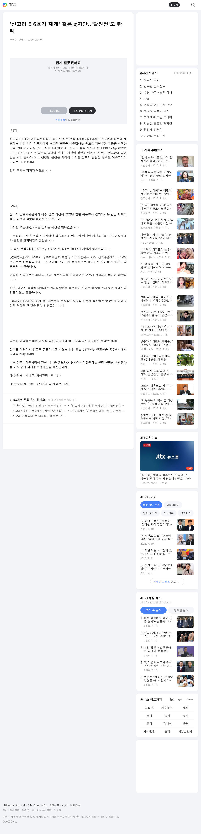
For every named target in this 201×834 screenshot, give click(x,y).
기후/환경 (167, 708)
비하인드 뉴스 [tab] (151, 505)
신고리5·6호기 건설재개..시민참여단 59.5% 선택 (39, 411)
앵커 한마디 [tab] (150, 513)
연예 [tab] (180, 699)
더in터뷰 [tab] (169, 513)
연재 (167, 731)
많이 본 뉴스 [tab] (153, 610)
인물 (185, 723)
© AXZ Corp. (10, 821)
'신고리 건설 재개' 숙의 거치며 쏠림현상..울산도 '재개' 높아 (98, 406)
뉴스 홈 (149, 708)
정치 (167, 716)
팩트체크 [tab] (186, 513)
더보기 (167, 581)
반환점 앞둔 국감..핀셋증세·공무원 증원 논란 (39, 406)
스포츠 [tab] (189, 699)
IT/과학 (167, 723)
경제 (149, 716)
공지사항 (54, 805)
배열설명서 (185, 731)
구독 (174, 5)
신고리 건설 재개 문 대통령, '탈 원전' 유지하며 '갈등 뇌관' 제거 (39, 416)
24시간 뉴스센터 (37, 805)
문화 (149, 723)
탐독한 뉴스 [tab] (181, 610)
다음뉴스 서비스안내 (14, 805)
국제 (185, 716)
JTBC (12, 5)
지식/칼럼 (149, 731)
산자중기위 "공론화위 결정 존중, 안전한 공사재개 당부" (98, 411)
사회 (185, 708)
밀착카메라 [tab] (172, 505)
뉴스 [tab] (172, 699)
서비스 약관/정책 (71, 805)
